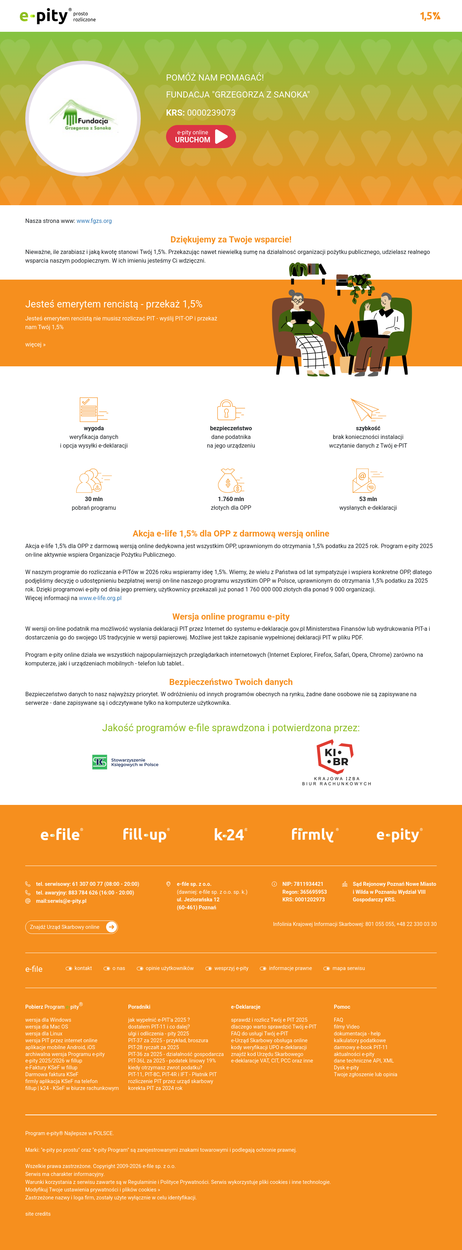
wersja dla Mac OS (46, 1027)
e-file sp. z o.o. (159, 1166)
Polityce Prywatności (184, 1182)
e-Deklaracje (246, 1007)
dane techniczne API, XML (364, 1061)
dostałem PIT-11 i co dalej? (159, 1027)
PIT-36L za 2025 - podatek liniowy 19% (172, 1061)
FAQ (338, 1020)
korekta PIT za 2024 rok (155, 1088)
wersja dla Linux (43, 1034)
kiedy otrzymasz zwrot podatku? (165, 1068)
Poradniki (139, 1007)
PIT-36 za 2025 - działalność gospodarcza (176, 1054)
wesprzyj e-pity (231, 968)
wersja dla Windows (48, 1020)
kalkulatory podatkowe (360, 1041)
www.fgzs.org (94, 220)
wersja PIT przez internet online (61, 1041)
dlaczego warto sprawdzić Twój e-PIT (274, 1027)
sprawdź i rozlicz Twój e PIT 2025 (269, 1020)
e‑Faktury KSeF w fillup (51, 1068)
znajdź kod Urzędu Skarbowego (267, 1054)
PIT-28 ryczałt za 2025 (153, 1047)
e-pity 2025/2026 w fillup (53, 1061)
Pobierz (54, 1005)
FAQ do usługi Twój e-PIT (259, 1034)
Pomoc (342, 1007)
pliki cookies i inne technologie (294, 1182)
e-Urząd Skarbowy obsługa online (269, 1041)
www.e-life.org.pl (100, 598)
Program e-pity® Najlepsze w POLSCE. (69, 1133)
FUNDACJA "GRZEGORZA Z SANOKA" (238, 95)
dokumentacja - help (357, 1034)
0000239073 (201, 113)
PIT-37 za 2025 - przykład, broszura (168, 1041)
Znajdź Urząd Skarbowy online (64, 927)
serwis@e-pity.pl (67, 901)
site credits (38, 1214)
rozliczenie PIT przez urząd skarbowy (170, 1081)
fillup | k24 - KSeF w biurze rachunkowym (72, 1088)
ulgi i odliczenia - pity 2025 (158, 1034)
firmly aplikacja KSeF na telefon (61, 1081)
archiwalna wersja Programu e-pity (65, 1054)
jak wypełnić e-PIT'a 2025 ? (159, 1020)
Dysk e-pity (346, 1068)
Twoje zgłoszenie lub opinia (365, 1075)
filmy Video (346, 1027)
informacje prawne (290, 968)
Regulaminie (142, 1182)
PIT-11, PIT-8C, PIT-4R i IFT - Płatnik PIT (172, 1075)
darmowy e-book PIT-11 (361, 1047)
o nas (119, 968)
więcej (33, 344)
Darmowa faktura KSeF (51, 1075)
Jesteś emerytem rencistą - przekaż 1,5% (113, 304)
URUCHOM (192, 136)
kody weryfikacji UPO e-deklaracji (269, 1047)
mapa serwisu (348, 968)
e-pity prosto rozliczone (58, 16)
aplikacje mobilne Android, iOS (60, 1047)
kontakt (83, 968)
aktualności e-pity (354, 1054)
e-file (34, 969)
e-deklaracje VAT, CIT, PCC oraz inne (272, 1061)
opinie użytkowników (170, 968)
